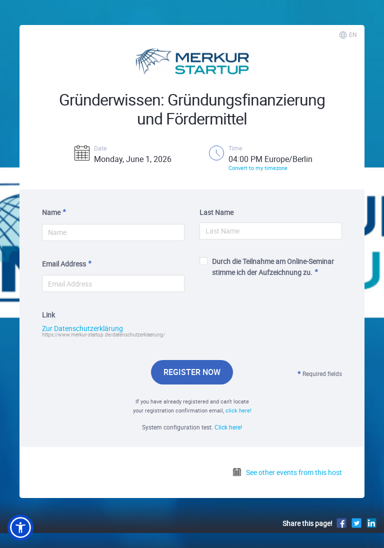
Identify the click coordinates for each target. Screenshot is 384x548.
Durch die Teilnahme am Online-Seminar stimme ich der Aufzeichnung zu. (267, 266)
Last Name (217, 212)
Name (51, 212)
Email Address (64, 263)
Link (48, 315)
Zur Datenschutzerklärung (82, 328)
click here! (239, 410)
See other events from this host (287, 472)
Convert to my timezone (258, 168)
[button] (20, 527)
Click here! (228, 427)
